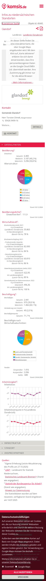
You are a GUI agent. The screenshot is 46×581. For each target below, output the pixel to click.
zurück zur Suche (10, 23)
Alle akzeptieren (23, 572)
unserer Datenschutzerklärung (16, 562)
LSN (7, 470)
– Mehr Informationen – (22, 82)
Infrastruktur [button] (12, 443)
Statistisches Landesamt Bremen (21, 476)
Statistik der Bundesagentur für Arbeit (23, 483)
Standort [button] (9, 448)
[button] (37, 127)
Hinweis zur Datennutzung (17, 490)
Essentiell (9, 566)
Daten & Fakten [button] (12, 145)
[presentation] (22, 94)
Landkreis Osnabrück (33, 35)
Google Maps (24, 566)
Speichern (23, 577)
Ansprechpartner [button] (14, 453)
